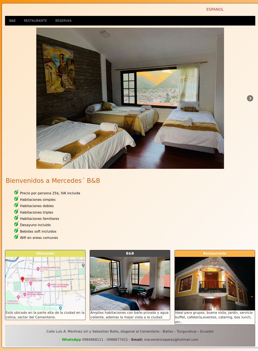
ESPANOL (214, 9)
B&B (12, 20)
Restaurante (35, 20)
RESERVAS (63, 20)
